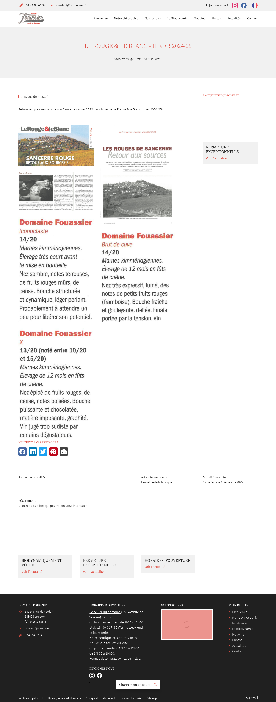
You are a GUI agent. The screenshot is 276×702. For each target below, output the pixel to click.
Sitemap (166, 700)
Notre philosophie (126, 19)
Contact (252, 19)
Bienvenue (101, 19)
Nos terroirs (153, 19)
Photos (216, 19)
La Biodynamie (177, 19)
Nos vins (199, 19)
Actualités (234, 19)
